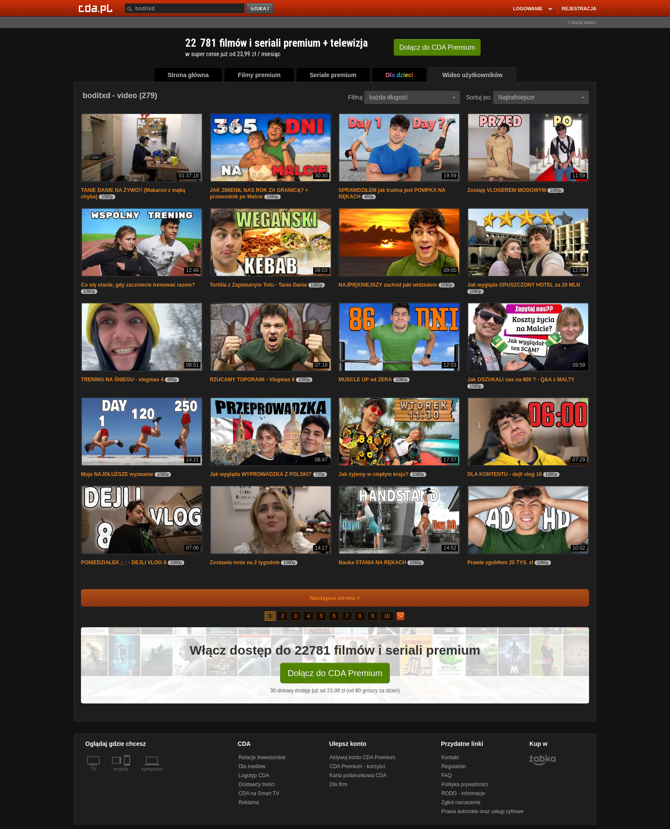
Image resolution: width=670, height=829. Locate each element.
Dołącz (437, 47)
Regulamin (453, 766)
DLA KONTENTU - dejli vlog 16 (504, 474)
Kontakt (450, 757)
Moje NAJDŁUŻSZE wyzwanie (117, 474)
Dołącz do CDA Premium (334, 673)
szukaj (260, 9)
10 (387, 616)
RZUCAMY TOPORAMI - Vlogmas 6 (252, 380)
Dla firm (338, 784)
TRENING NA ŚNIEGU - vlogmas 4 (122, 380)
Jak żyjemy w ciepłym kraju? (373, 474)
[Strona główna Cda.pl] (97, 8)
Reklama (249, 802)
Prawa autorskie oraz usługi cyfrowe (482, 811)
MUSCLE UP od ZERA (365, 380)
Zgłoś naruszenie (460, 802)
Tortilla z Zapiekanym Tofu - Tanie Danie (258, 285)
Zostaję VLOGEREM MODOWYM (506, 190)
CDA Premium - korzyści (357, 766)
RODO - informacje (463, 793)
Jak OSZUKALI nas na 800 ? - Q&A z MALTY (520, 380)
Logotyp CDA (254, 775)
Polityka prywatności (464, 784)
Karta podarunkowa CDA (357, 775)
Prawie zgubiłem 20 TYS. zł (500, 563)
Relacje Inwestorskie (262, 757)
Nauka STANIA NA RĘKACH (372, 563)
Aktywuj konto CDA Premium (362, 757)
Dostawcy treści (257, 784)
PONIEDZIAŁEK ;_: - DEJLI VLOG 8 (123, 563)
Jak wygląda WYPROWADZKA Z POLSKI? (261, 474)
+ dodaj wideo (581, 22)
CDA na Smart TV (259, 793)
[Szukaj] (184, 8)
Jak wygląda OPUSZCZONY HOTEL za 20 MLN (523, 285)
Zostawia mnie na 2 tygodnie (245, 563)
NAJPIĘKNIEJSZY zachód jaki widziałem (387, 285)
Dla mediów (252, 766)
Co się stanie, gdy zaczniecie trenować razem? (138, 285)
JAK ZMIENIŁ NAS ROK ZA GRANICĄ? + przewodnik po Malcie (259, 193)
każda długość (412, 97)
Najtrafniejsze (541, 97)
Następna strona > (329, 598)
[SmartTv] (128, 774)
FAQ (446, 775)
